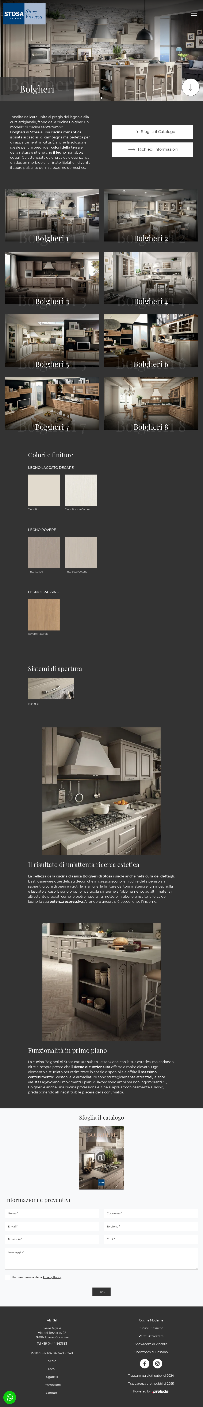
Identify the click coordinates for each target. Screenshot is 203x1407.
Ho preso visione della (36, 1277)
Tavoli (52, 1369)
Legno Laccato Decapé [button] (51, 468)
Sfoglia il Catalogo (152, 132)
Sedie (52, 1361)
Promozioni (52, 1385)
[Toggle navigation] (194, 14)
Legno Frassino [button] (43, 592)
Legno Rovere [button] (42, 530)
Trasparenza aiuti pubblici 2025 (151, 1384)
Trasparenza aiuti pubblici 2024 (151, 1375)
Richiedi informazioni (152, 149)
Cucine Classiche (151, 1328)
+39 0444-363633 (54, 1343)
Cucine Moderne (151, 1320)
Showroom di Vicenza (151, 1344)
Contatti (52, 1393)
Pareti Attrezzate (151, 1336)
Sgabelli (52, 1377)
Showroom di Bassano (151, 1352)
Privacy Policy (52, 1277)
